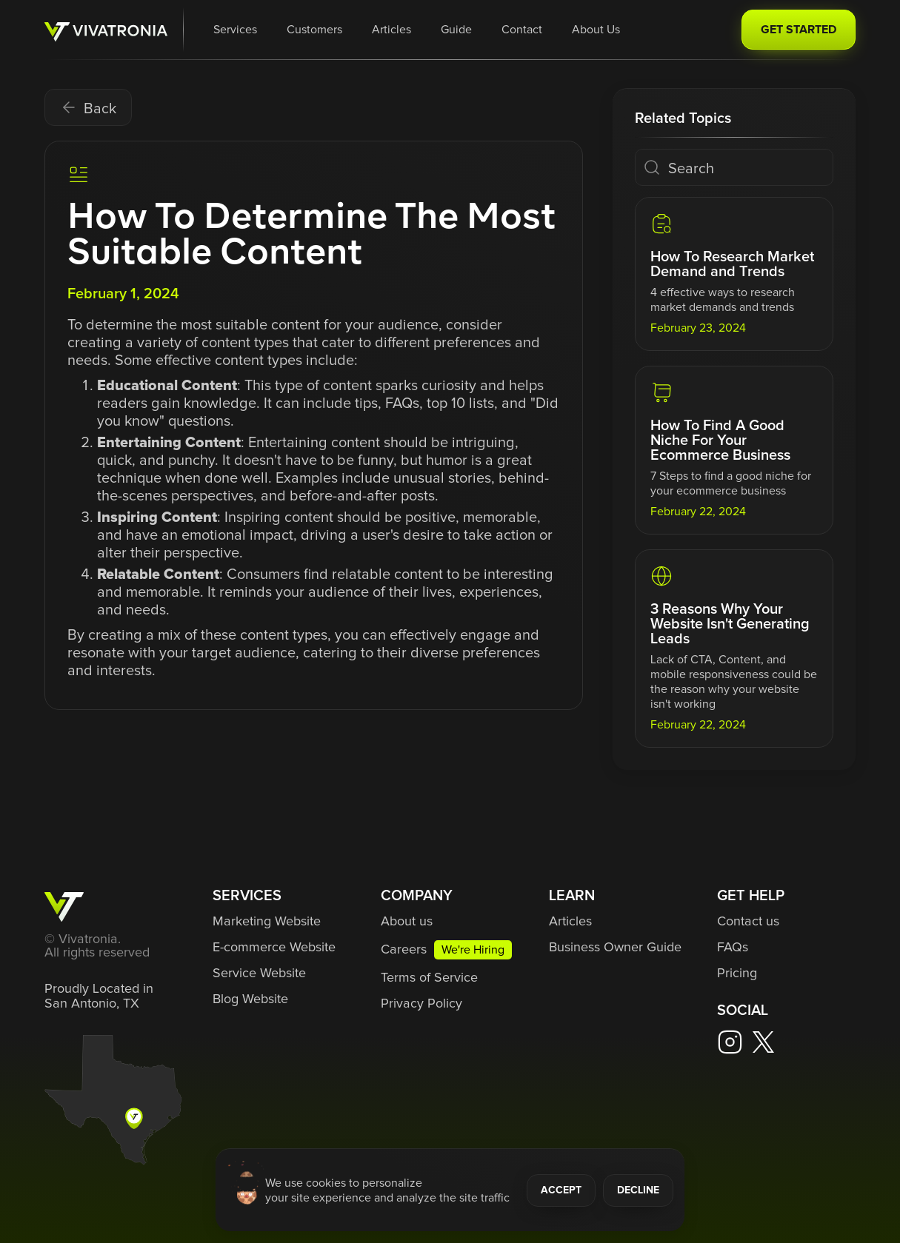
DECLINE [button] (638, 1190)
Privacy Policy (421, 1004)
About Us (596, 30)
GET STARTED (798, 30)
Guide (456, 30)
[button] (235, 29)
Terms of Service (429, 978)
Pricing (737, 973)
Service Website (259, 973)
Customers (314, 30)
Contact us (748, 921)
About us (407, 921)
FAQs (732, 947)
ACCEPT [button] (561, 1190)
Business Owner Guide (615, 947)
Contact (521, 30)
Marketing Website (267, 921)
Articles (391, 30)
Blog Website (250, 999)
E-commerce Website (274, 947)
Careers (404, 949)
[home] (106, 30)
